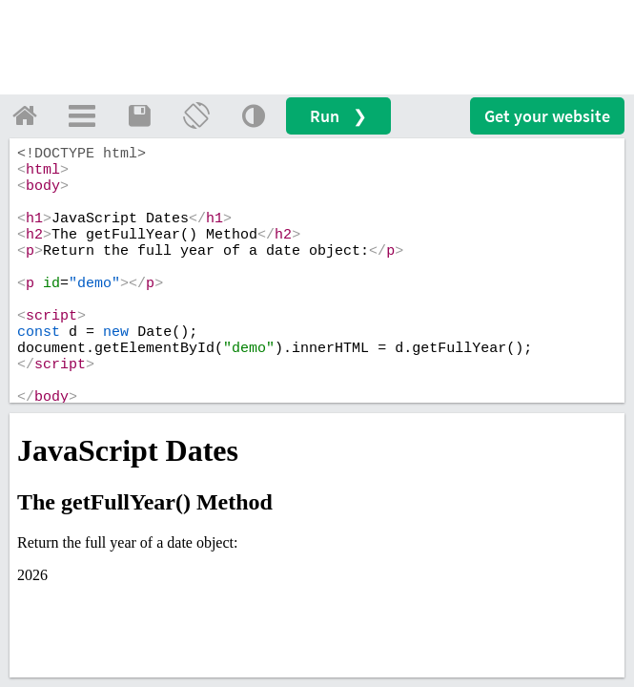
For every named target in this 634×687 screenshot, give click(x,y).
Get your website (547, 116)
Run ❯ (338, 116)
